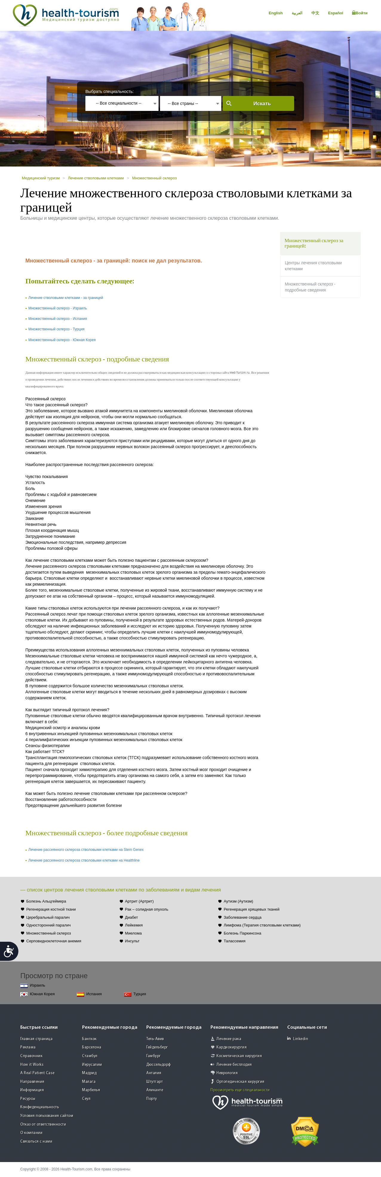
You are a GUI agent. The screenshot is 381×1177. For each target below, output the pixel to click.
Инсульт (132, 941)
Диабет (131, 917)
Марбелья (91, 1090)
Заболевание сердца (242, 917)
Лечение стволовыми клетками (96, 178)
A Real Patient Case (37, 1073)
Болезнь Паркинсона (242, 933)
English (276, 13)
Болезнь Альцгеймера (46, 901)
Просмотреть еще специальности (240, 1090)
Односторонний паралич (48, 925)
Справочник (31, 1056)
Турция (135, 994)
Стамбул (90, 1056)
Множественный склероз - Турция (56, 329)
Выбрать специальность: (109, 91)
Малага (89, 1082)
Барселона (92, 1047)
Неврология (227, 1073)
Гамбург (153, 1056)
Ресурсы (28, 1099)
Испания (89, 994)
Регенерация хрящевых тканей (251, 909)
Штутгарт (154, 1082)
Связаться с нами (36, 1142)
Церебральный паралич (48, 917)
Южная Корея (37, 994)
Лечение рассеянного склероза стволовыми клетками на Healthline (84, 860)
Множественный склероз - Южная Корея (62, 340)
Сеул (86, 1099)
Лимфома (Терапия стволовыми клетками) (262, 925)
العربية (297, 13)
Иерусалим (92, 1065)
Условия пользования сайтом (46, 1116)
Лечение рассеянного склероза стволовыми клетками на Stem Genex (86, 850)
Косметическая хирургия (239, 1056)
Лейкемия (134, 925)
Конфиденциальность (39, 1107)
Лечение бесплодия (234, 1065)
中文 (315, 13)
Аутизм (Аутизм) (238, 901)
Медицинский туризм (41, 178)
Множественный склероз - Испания (57, 319)
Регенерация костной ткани (51, 909)
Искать (262, 103)
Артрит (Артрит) (139, 901)
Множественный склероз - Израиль (57, 308)
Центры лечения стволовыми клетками (313, 265)
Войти (360, 12)
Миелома (133, 933)
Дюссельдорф (158, 1065)
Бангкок (89, 1039)
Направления (32, 1082)
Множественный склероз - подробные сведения (310, 287)
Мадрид (89, 1073)
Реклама (28, 1047)
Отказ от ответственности (43, 1124)
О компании (31, 1133)
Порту (151, 1099)
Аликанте (154, 1090)
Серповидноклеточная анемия (53, 941)
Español (335, 13)
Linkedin (297, 1038)
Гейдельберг (157, 1047)
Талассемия (234, 941)
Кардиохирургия (231, 1047)
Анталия (154, 1073)
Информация (32, 1090)
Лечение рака (228, 1039)
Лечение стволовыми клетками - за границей (65, 298)
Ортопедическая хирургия (240, 1082)
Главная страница (36, 1039)
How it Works (32, 1065)
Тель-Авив (155, 1039)
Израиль (32, 985)
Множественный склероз (154, 178)
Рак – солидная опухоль (146, 909)
